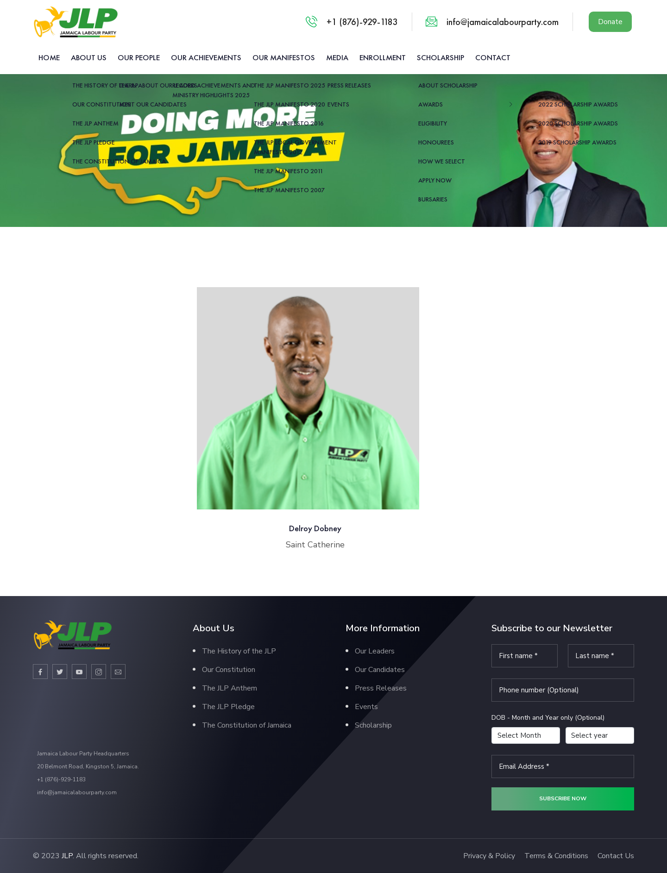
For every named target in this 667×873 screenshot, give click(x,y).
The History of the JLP (239, 651)
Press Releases (381, 688)
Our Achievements (206, 57)
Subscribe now (562, 798)
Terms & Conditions (556, 856)
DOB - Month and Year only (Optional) (547, 717)
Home (49, 57)
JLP (67, 856)
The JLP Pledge (228, 707)
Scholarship (440, 57)
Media (337, 57)
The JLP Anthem (229, 688)
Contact (492, 57)
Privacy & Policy (489, 856)
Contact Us (616, 856)
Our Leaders (375, 651)
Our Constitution (228, 670)
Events (366, 707)
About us (89, 57)
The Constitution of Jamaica (246, 725)
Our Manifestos (283, 57)
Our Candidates (380, 670)
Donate (610, 22)
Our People (139, 57)
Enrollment (382, 57)
